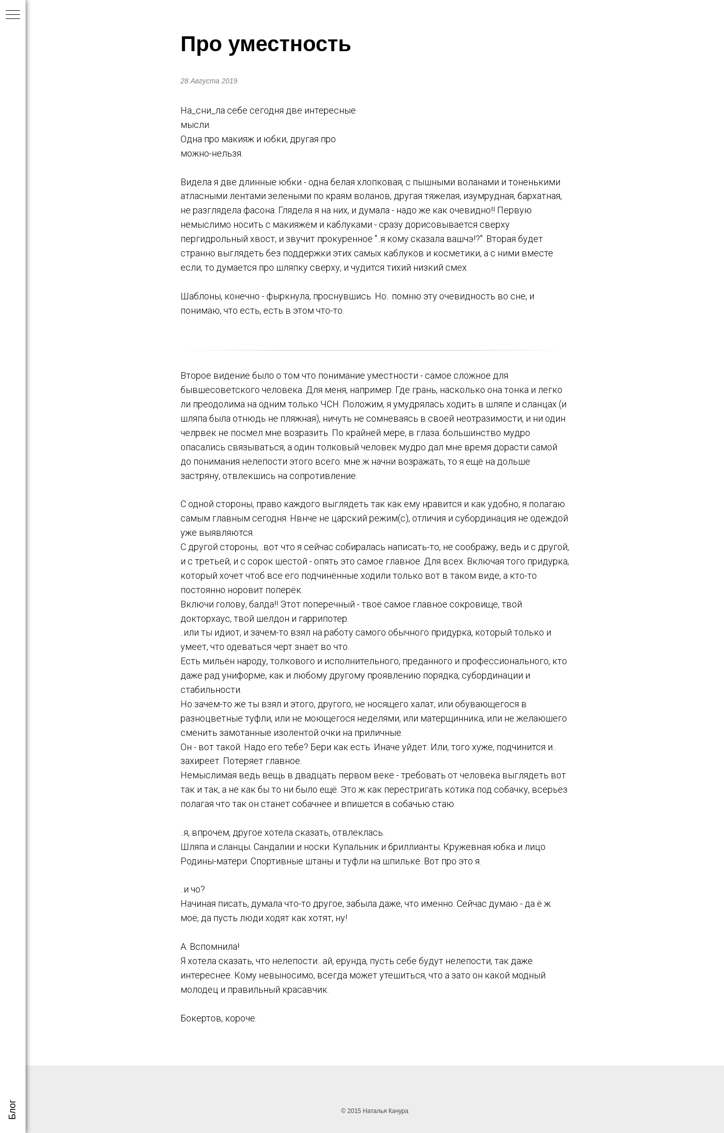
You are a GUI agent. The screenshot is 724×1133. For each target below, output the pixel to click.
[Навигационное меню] (13, 15)
